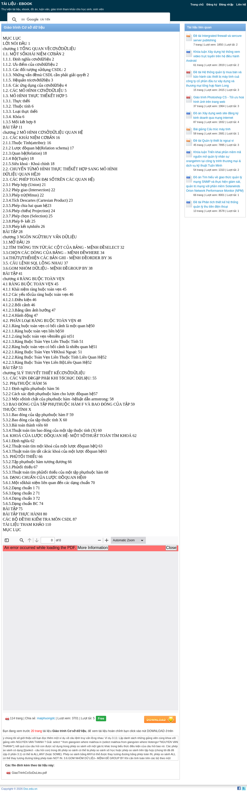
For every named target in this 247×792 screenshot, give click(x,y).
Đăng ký (212, 4)
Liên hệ (241, 4)
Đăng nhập (226, 4)
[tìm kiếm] (87, 20)
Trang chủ (197, 4)
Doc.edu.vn (30, 788)
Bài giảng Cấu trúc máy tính (212, 129)
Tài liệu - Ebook (16, 4)
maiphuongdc (46, 718)
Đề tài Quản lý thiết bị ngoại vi (213, 140)
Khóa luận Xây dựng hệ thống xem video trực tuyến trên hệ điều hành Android (213, 56)
